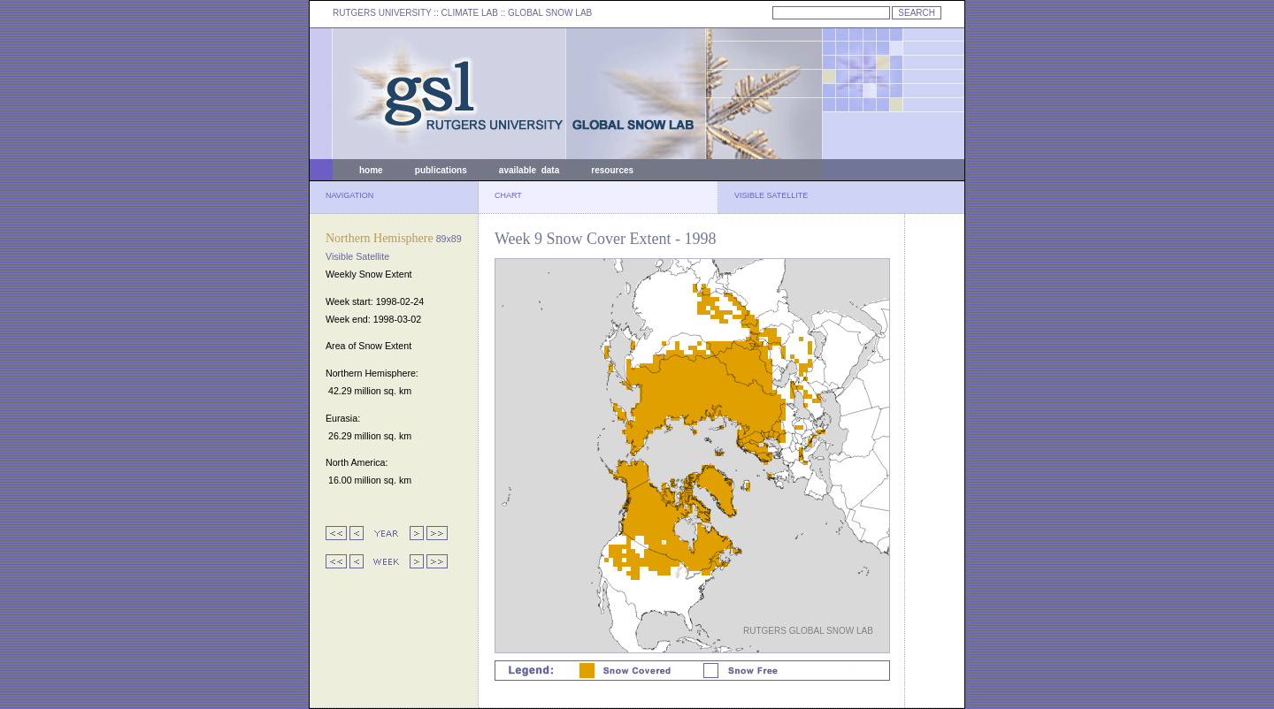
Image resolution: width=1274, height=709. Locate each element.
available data (529, 170)
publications (441, 170)
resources (612, 170)
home (371, 170)
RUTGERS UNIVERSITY (382, 13)
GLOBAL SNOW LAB (550, 13)
